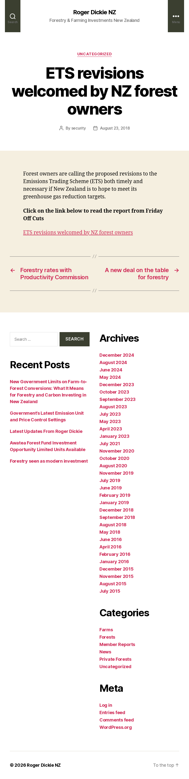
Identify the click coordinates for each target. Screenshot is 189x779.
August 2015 (112, 583)
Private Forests (115, 659)
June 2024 (110, 369)
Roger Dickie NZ (94, 12)
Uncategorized (94, 54)
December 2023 (116, 384)
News (105, 651)
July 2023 (110, 414)
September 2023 (117, 399)
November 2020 (116, 451)
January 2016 (114, 561)
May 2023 (110, 421)
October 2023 (114, 392)
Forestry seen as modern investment (49, 461)
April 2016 (110, 546)
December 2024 (116, 355)
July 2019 (109, 480)
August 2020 (113, 465)
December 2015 (116, 569)
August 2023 (113, 406)
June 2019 (110, 487)
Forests (107, 637)
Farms (106, 629)
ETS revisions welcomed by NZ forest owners (78, 232)
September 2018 (117, 517)
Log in (105, 705)
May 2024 (110, 377)
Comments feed (116, 719)
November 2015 (116, 576)
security (78, 128)
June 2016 (110, 539)
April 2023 (110, 428)
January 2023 (114, 436)
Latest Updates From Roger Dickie (46, 431)
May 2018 (109, 532)
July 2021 (109, 443)
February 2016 (114, 554)
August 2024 (113, 362)
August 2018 (112, 524)
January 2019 (114, 502)
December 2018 (116, 510)
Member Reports (117, 644)
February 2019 (114, 495)
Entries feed (112, 712)
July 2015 (109, 591)
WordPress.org (115, 727)
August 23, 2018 (115, 128)
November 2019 (116, 473)
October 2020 (114, 458)
